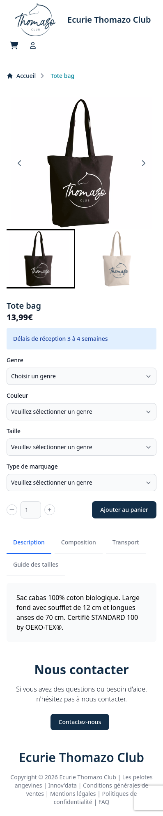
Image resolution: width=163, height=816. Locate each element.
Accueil (21, 76)
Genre (15, 360)
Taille (14, 431)
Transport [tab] (125, 542)
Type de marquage (32, 466)
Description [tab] (29, 542)
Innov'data (62, 785)
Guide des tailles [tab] (35, 564)
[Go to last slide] (19, 163)
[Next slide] (143, 163)
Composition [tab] (78, 542)
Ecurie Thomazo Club (81, 757)
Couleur (17, 395)
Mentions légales (73, 793)
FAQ (104, 802)
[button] (39, 258)
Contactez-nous (80, 722)
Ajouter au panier (124, 510)
